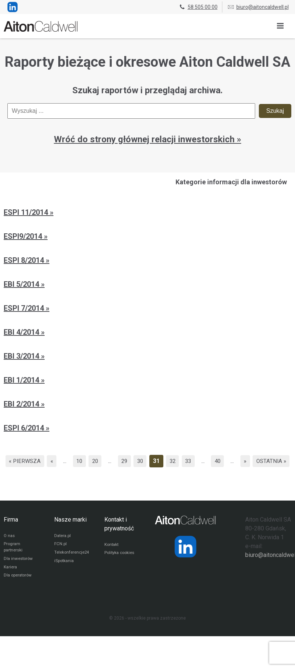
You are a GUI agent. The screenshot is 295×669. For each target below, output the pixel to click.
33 (212, 460)
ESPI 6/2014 (25, 428)
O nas (10, 548)
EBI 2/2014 (22, 404)
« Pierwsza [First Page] (39, 460)
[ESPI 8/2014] (147, 261)
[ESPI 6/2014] (147, 429)
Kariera (11, 581)
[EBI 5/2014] (147, 285)
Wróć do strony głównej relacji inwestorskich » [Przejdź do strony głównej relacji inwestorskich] (147, 139)
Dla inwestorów (19, 572)
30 (161, 460)
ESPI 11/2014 (27, 212)
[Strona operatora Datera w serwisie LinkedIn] (185, 559)
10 (96, 460)
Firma (11, 532)
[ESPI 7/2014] (147, 309)
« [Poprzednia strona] (67, 460)
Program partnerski (14, 561)
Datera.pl (63, 548)
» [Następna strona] (271, 460)
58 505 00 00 (198, 7)
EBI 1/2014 (22, 380)
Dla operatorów (19, 590)
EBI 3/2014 (22, 356)
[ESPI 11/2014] (147, 213)
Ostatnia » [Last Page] (147, 473)
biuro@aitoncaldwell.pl (258, 7)
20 (113, 460)
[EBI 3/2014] (147, 357)
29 (144, 460)
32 (195, 460)
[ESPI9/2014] (147, 237)
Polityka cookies (121, 566)
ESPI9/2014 (24, 236)
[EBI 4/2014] (147, 333)
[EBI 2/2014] (147, 405)
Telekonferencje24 (73, 566)
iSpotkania (64, 575)
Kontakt (112, 557)
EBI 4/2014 (22, 332)
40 (242, 460)
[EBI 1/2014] (147, 381)
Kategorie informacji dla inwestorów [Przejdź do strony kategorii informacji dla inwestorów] (231, 182)
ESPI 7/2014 (25, 308)
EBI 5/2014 (22, 284)
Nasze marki (70, 532)
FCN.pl (60, 557)
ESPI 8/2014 (25, 260)
